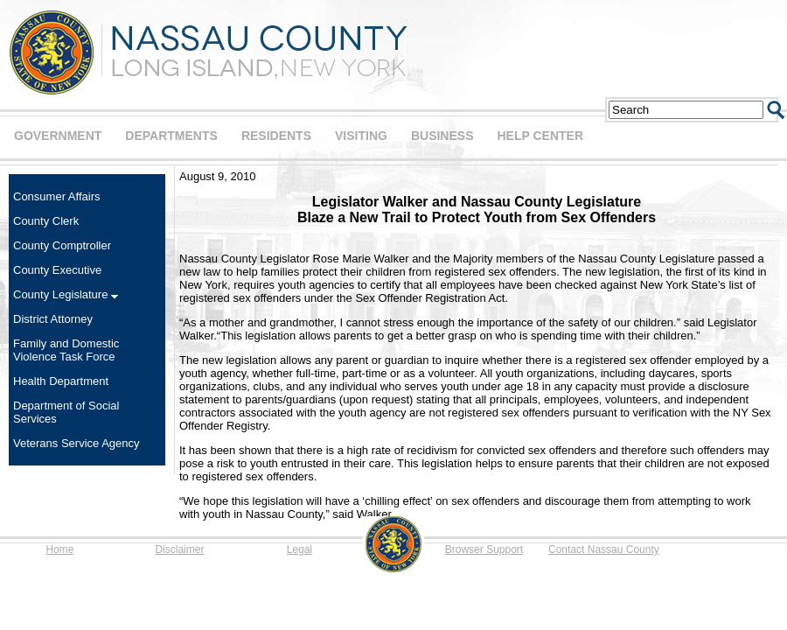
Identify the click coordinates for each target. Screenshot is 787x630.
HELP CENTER (540, 136)
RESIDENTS (276, 136)
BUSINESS (442, 136)
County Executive (57, 269)
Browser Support (484, 549)
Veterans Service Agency (76, 443)
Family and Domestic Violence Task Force (66, 350)
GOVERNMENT (57, 136)
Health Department (60, 381)
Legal (299, 549)
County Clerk (46, 221)
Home (59, 549)
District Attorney (53, 319)
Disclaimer (179, 549)
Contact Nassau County (603, 549)
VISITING (361, 136)
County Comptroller (62, 245)
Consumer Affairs (56, 196)
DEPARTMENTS (171, 136)
